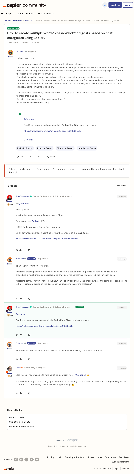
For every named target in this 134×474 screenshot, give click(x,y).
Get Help (7, 13)
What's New (46, 13)
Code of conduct (17, 417)
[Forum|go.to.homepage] (25, 5)
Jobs (99, 457)
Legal (116, 468)
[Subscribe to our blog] (26, 459)
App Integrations (120, 461)
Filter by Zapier (44, 148)
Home (8, 20)
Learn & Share (26, 13)
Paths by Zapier (25, 148)
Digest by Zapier (65, 148)
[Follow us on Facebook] (16, 459)
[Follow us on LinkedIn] (21, 459)
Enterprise (110, 457)
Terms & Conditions (56, 446)
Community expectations (21, 426)
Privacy (125, 468)
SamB (18, 367)
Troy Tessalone (23, 196)
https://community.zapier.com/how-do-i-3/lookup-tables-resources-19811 (47, 238)
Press (91, 457)
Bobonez (20, 51)
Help (59, 457)
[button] (115, 5)
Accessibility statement (76, 446)
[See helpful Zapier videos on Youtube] (37, 459)
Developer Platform (75, 457)
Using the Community (19, 422)
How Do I (29, 20)
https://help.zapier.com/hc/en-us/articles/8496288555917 (52, 131)
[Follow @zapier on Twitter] (32, 459)
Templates (124, 457)
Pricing (50, 457)
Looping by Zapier (87, 148)
